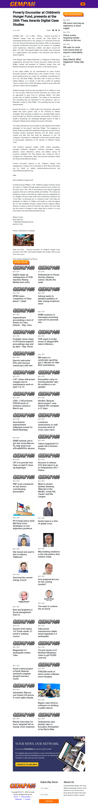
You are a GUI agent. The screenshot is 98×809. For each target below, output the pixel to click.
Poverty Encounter (51, 36)
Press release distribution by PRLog (25, 259)
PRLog (39, 36)
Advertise (18, 799)
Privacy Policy (25, 797)
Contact (27, 799)
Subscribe (49, 801)
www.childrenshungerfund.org (23, 171)
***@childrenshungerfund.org (23, 222)
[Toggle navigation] (83, 4)
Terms (16, 797)
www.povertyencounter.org (46, 168)
